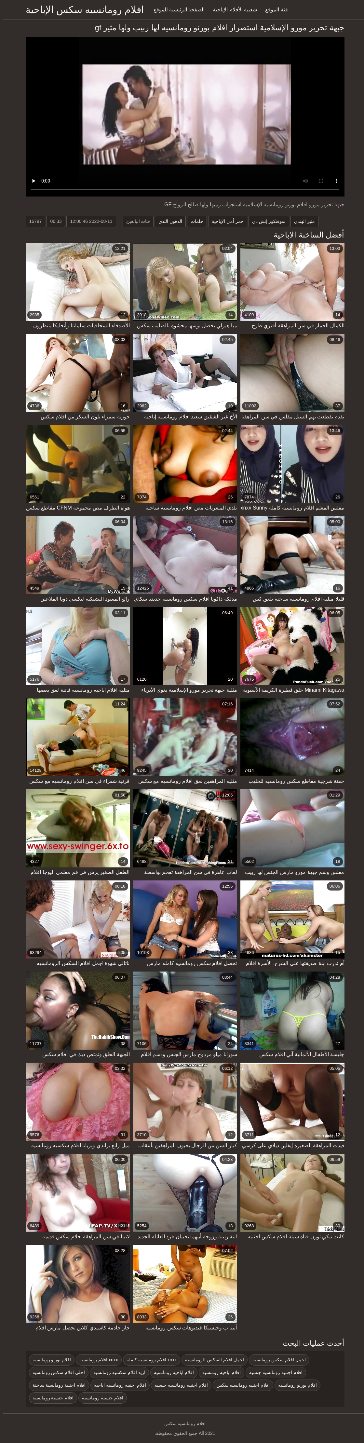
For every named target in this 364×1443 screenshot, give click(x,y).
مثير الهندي (301, 221)
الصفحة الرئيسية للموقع (176, 9)
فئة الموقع (273, 9)
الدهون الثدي (167, 221)
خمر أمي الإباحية (225, 221)
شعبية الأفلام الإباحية (232, 9)
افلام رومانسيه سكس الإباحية (82, 9)
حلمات (194, 221)
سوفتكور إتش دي (266, 221)
